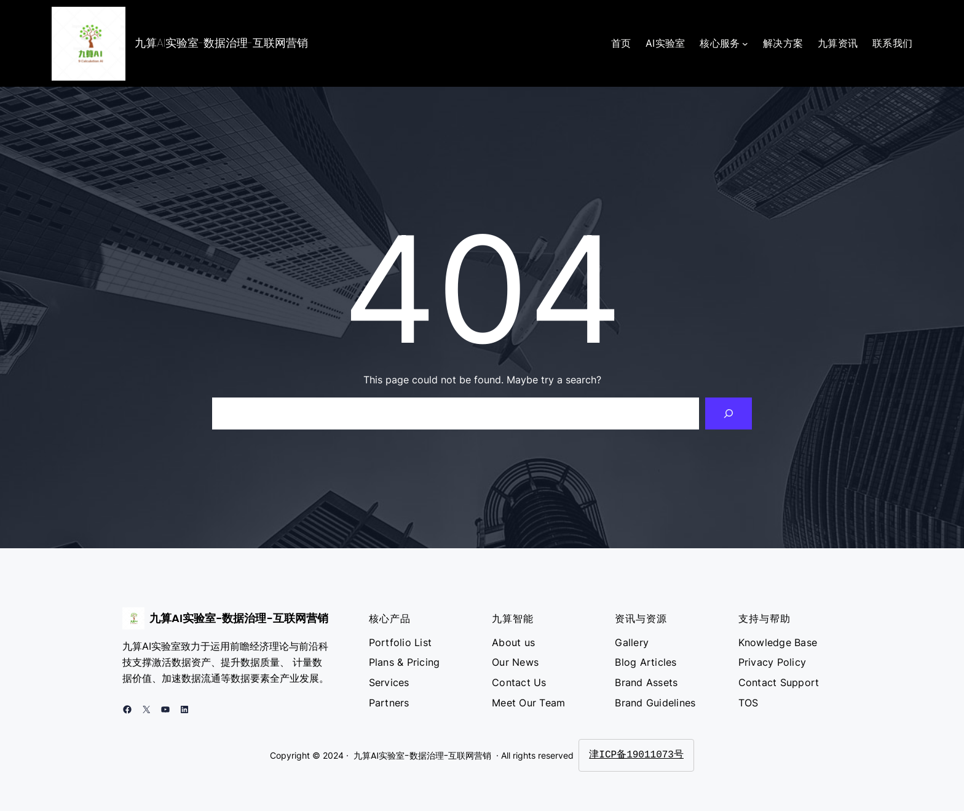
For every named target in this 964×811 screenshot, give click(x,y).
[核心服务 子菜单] (745, 44)
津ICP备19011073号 (636, 755)
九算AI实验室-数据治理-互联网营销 (221, 42)
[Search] (728, 413)
